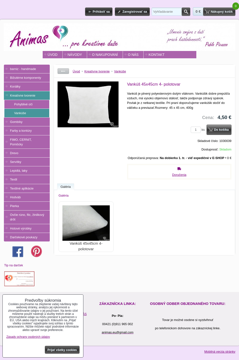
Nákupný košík (222, 11)
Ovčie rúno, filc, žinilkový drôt (27, 217)
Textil (13, 179)
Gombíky (16, 122)
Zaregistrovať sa (134, 11)
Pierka (14, 206)
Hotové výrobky (20, 228)
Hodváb (15, 197)
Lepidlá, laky (18, 170)
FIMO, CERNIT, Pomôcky (21, 142)
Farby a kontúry (21, 130)
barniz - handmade (23, 69)
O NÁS (133, 55)
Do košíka (221, 129)
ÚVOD (53, 55)
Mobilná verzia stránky (219, 351)
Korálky (15, 86)
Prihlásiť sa (101, 11)
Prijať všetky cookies (62, 350)
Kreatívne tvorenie (22, 95)
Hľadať (186, 12)
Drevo (14, 153)
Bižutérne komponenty (25, 78)
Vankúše (20, 113)
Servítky (15, 162)
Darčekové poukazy (23, 237)
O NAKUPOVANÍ (105, 55)
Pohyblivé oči (23, 104)
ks (198, 129)
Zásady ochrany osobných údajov (28, 337)
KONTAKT (156, 55)
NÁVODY (75, 55)
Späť (63, 71)
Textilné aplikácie (22, 188)
